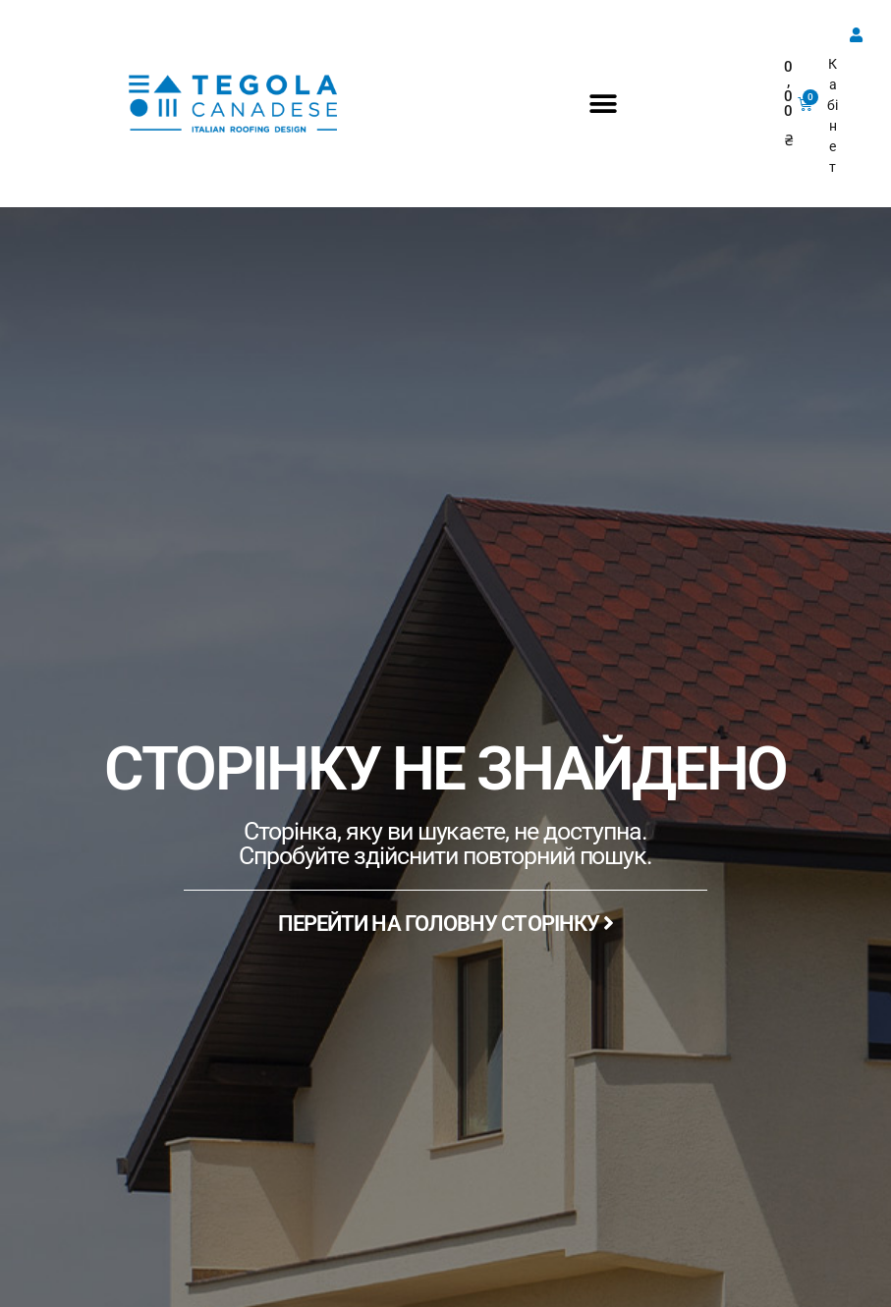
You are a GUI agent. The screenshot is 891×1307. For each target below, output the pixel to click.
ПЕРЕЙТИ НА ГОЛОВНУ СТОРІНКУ (446, 923)
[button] (604, 104)
